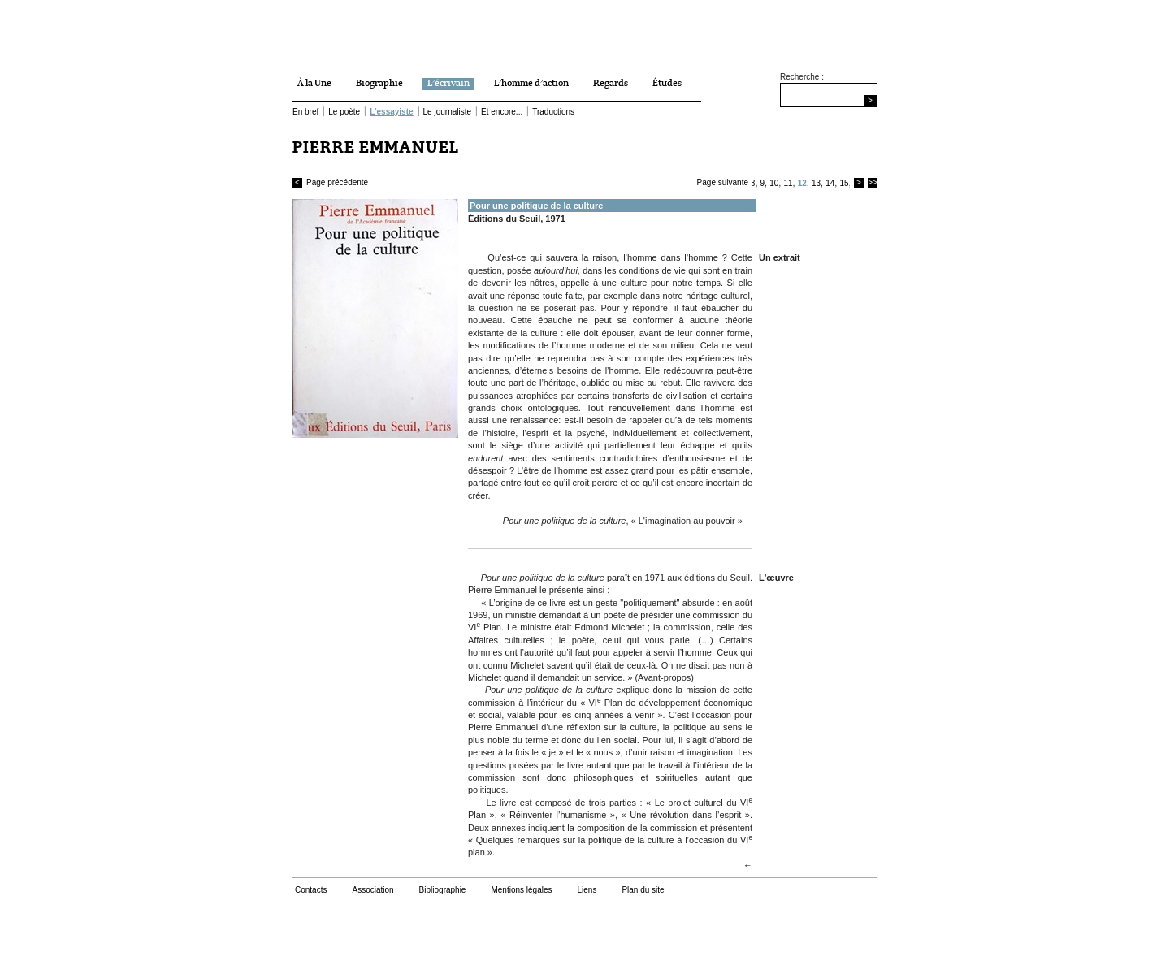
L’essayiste (391, 111)
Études (667, 83)
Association (372, 889)
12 (802, 183)
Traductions (553, 111)
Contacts (311, 889)
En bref (305, 111)
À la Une (314, 83)
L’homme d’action (531, 83)
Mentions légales (521, 889)
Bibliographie (442, 889)
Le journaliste (447, 111)
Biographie (379, 83)
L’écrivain (448, 83)
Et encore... (501, 111)
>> (873, 182)
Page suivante (722, 182)
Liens (586, 889)
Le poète (344, 111)
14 (830, 183)
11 (787, 183)
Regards (610, 83)
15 (843, 183)
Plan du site (643, 889)
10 (773, 183)
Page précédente (330, 183)
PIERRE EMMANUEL (375, 147)
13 (816, 183)
